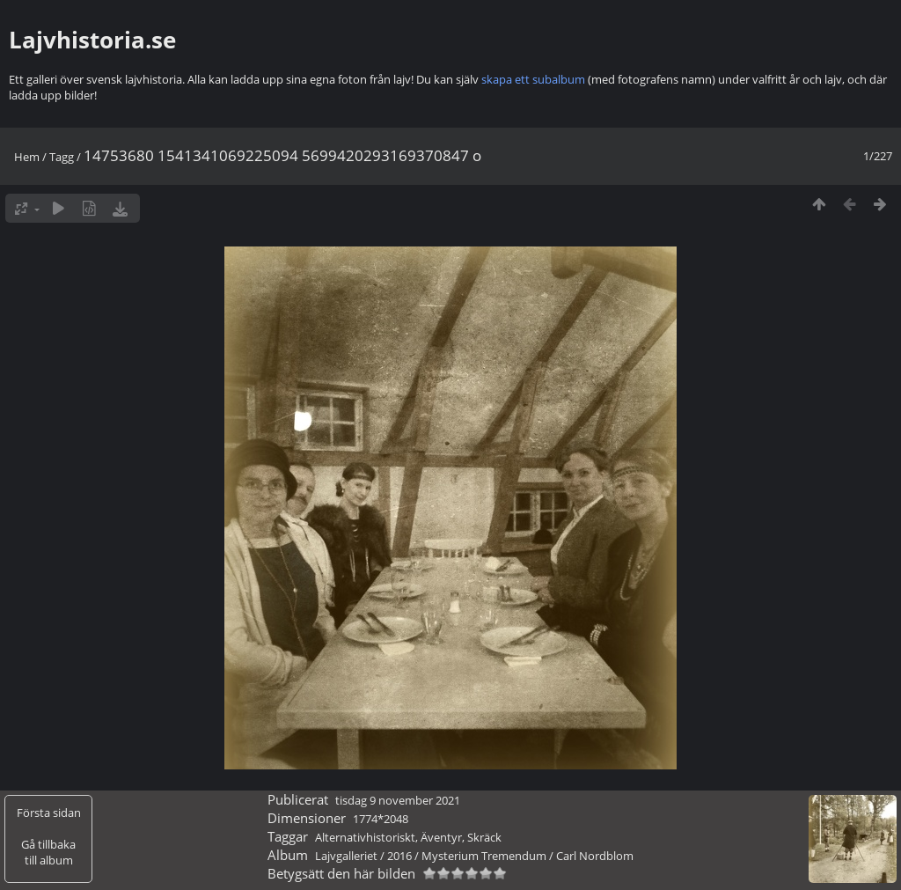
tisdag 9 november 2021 (397, 800)
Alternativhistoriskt (365, 837)
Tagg (61, 157)
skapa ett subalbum (533, 79)
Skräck (484, 837)
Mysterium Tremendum (483, 856)
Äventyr (441, 837)
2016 (399, 856)
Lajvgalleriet (346, 856)
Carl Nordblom (595, 856)
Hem (27, 157)
